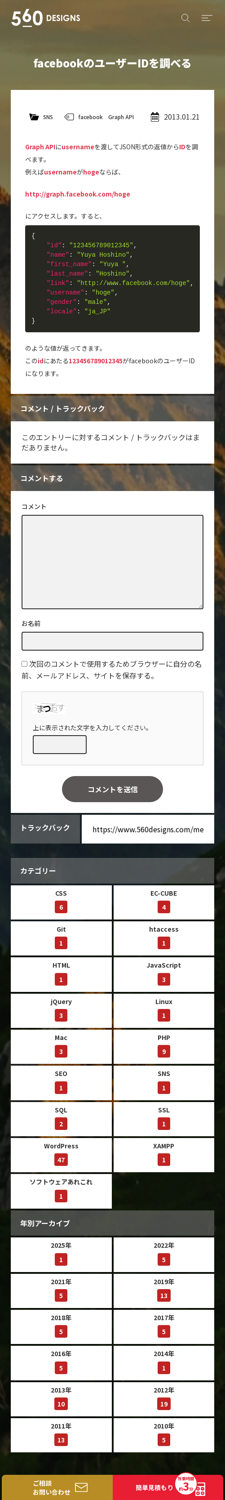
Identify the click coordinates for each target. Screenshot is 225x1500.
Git (61, 936)
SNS (48, 117)
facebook (90, 117)
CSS (61, 900)
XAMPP (163, 1153)
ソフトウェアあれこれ (61, 1189)
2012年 (164, 1397)
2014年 (164, 1361)
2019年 (164, 1289)
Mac (61, 1045)
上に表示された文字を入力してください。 (92, 727)
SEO (61, 1081)
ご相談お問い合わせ (52, 1487)
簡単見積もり (166, 1485)
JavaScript (163, 972)
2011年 (61, 1433)
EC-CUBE (163, 900)
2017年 (164, 1325)
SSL (164, 1117)
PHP (164, 1045)
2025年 (61, 1253)
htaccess (164, 936)
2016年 (61, 1361)
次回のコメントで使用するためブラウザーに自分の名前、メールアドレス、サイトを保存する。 (112, 669)
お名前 (31, 623)
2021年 (61, 1289)
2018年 (61, 1325)
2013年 (61, 1397)
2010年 (164, 1433)
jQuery (61, 1009)
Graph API (121, 117)
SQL (61, 1117)
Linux (163, 1009)
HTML (61, 972)
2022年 (164, 1253)
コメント (34, 506)
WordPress (61, 1153)
